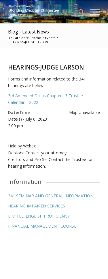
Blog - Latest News (28, 32)
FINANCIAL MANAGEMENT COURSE (42, 226)
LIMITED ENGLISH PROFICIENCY (39, 216)
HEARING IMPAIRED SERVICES (36, 206)
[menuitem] (78, 11)
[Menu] (92, 11)
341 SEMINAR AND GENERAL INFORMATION (50, 196)
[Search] (78, 11)
